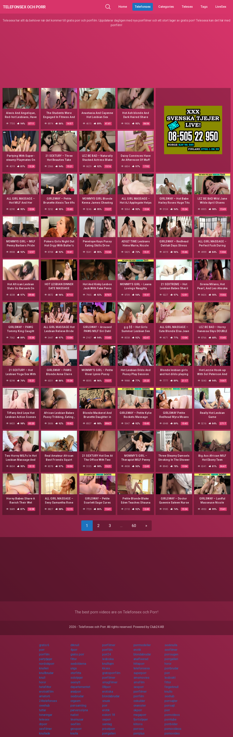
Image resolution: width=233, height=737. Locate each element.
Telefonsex (143, 7)
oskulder (139, 697)
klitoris (138, 720)
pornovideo (172, 730)
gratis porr (77, 651)
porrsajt (169, 702)
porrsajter (170, 697)
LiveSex (220, 7)
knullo (168, 688)
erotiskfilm (46, 688)
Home (122, 7)
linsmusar (76, 716)
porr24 (106, 651)
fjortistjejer (141, 716)
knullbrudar (46, 669)
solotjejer (76, 674)
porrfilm (107, 646)
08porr (106, 683)
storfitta (75, 669)
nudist (74, 711)
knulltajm (108, 660)
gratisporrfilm (111, 669)
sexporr (139, 683)
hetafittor (45, 683)
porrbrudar (171, 665)
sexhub (169, 693)
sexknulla (170, 641)
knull (42, 674)
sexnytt (75, 679)
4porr (74, 646)
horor (167, 660)
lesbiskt (169, 674)
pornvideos (172, 711)
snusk (106, 697)
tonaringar (45, 711)
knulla (74, 730)
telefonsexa (142, 665)
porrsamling (78, 702)
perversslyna (79, 707)
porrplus (139, 730)
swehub (44, 702)
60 (134, 522)
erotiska (107, 688)
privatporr (108, 725)
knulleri (44, 665)
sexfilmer (170, 646)
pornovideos (172, 725)
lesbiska (108, 655)
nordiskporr (46, 660)
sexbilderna (78, 660)
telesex (44, 716)
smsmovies (141, 674)
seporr (106, 716)
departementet (80, 683)
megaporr (140, 711)
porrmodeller (142, 641)
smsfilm (139, 679)
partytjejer (45, 655)
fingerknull (171, 683)
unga (73, 665)
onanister (140, 702)
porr (42, 646)
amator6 (44, 693)
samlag (107, 720)
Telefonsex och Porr (32, 6)
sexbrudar (77, 693)
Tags (204, 7)
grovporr (76, 725)
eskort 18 (108, 711)
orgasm (75, 697)
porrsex (139, 725)
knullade (44, 730)
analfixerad (141, 655)
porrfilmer (108, 641)
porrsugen (171, 651)
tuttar (42, 707)
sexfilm (75, 720)
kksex (106, 665)
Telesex (187, 7)
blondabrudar (142, 651)
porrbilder (170, 720)
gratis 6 (44, 641)
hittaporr (139, 660)
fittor (73, 655)
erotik (137, 646)
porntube (170, 716)
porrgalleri (171, 655)
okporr (138, 707)
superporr (140, 669)
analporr (75, 688)
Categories (166, 7)
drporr (43, 720)
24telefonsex (48, 697)
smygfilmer (109, 679)
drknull (74, 641)
